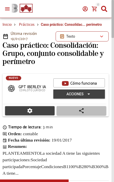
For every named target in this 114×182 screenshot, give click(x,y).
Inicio (7, 24)
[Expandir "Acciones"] (79, 94)
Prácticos (27, 24)
